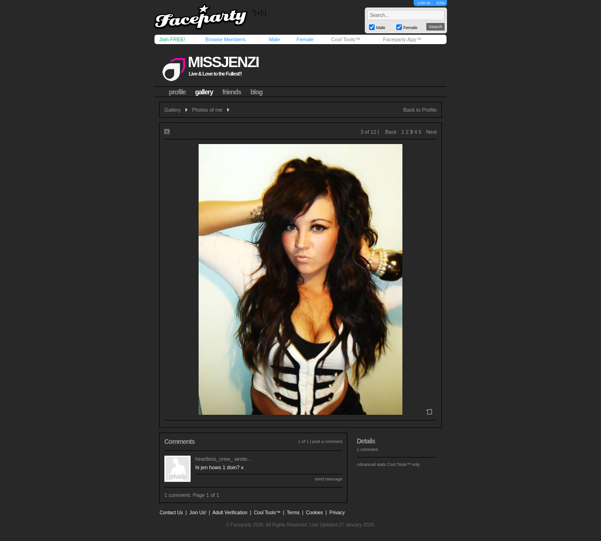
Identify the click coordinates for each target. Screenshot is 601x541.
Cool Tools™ (345, 39)
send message (328, 479)
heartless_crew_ (214, 459)
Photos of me (207, 110)
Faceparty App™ (402, 39)
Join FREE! (172, 39)
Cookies (314, 512)
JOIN (440, 3)
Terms (293, 512)
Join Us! (197, 512)
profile (177, 92)
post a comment (327, 441)
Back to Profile (420, 110)
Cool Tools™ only (403, 464)
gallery (204, 92)
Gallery (172, 110)
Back (390, 132)
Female (305, 39)
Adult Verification (229, 512)
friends (232, 92)
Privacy (337, 512)
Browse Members (225, 39)
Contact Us (171, 512)
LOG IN (423, 3)
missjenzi (223, 61)
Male (274, 39)
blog (256, 92)
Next (431, 132)
